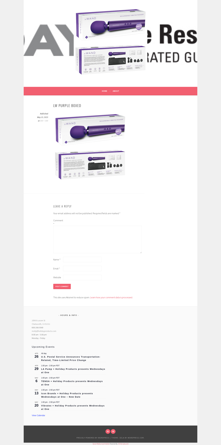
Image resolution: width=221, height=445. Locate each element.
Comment (58, 222)
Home (104, 91)
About (116, 91)
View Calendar (38, 415)
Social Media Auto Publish (101, 444)
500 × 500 (44, 121)
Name (56, 259)
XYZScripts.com (123, 444)
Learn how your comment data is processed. (111, 297)
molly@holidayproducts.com (44, 331)
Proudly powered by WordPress (93, 438)
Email (56, 268)
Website (57, 277)
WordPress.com (136, 438)
